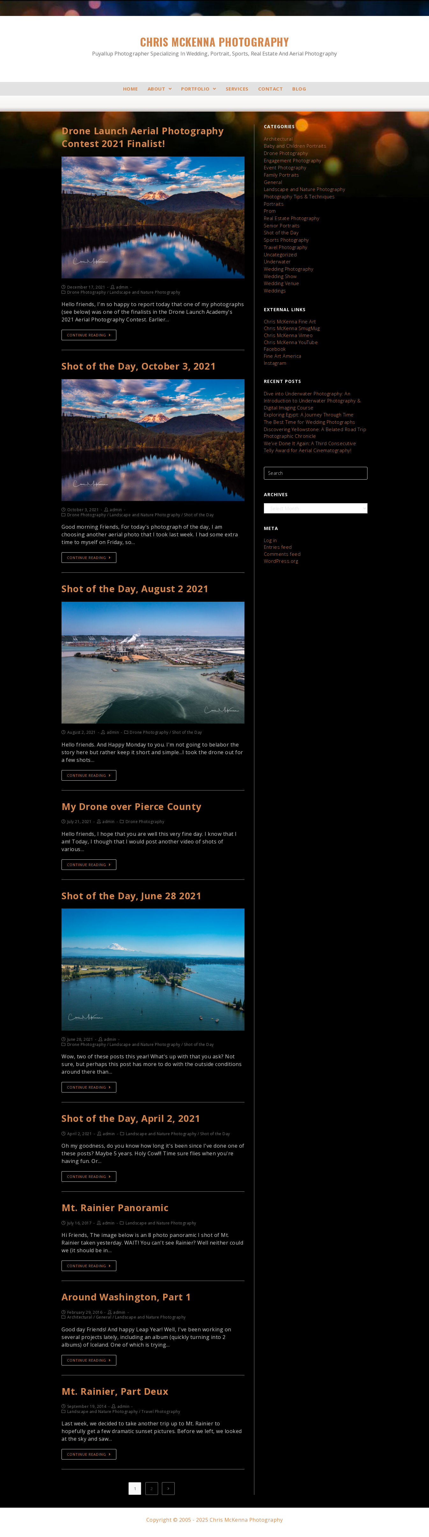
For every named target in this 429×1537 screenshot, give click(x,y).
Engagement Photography (292, 160)
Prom (270, 209)
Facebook (275, 344)
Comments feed (282, 545)
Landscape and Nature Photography (304, 188)
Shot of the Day (281, 230)
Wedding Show (280, 272)
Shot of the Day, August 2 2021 (136, 590)
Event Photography (284, 167)
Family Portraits (281, 174)
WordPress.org (280, 552)
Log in (270, 532)
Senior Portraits (281, 223)
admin (122, 288)
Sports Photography (286, 237)
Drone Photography (285, 153)
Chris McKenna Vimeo (288, 330)
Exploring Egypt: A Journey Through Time (308, 408)
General (272, 181)
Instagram (275, 357)
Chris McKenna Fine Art (289, 317)
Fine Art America (282, 350)
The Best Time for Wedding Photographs (308, 415)
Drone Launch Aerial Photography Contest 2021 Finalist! (144, 137)
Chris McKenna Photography (214, 45)
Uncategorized (280, 251)
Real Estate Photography (291, 216)
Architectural (278, 139)
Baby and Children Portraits (294, 146)
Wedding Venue (281, 279)
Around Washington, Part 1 (127, 1301)
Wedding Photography (288, 265)
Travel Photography (285, 244)
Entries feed (277, 539)
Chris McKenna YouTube (290, 337)
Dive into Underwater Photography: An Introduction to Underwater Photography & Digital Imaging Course (311, 394)
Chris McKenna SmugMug (291, 323)
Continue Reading (89, 336)
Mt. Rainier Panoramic (116, 1211)
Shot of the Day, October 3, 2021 (140, 367)
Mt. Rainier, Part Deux (116, 1395)
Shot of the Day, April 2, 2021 (132, 1121)
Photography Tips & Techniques (298, 195)
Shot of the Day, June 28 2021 (132, 898)
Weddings (274, 286)
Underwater (277, 258)
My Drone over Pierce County (132, 808)
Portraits (273, 202)
